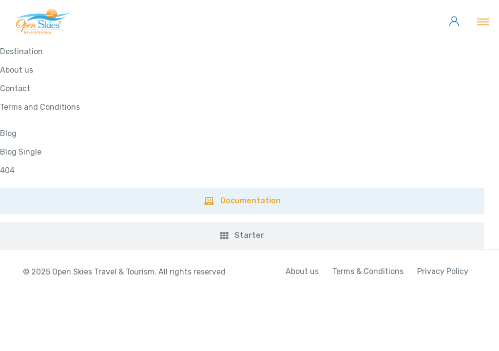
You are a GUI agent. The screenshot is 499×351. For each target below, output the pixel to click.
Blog (8, 133)
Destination (21, 51)
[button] (242, 201)
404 (7, 170)
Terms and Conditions (40, 107)
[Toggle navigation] (483, 21)
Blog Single (20, 151)
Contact (15, 88)
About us (16, 70)
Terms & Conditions (367, 271)
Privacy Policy (442, 271)
